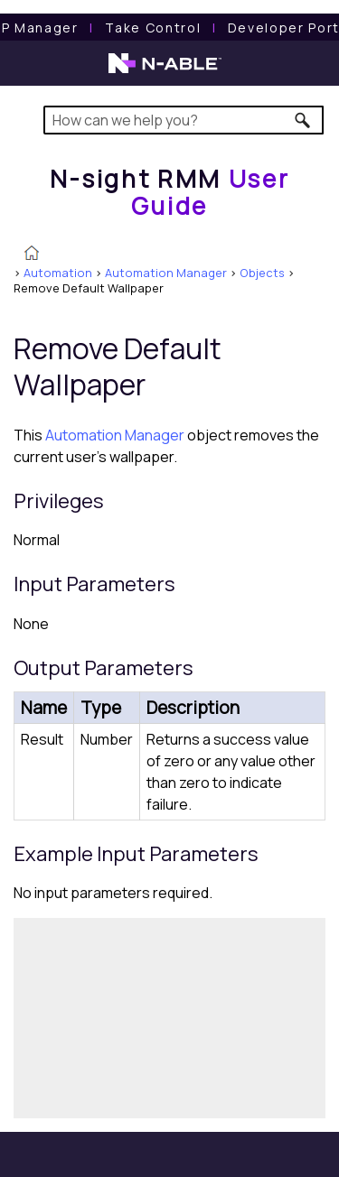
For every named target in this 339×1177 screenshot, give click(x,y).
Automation (58, 272)
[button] (303, 120)
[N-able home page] (164, 71)
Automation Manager (166, 272)
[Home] (170, 191)
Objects (262, 272)
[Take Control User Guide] (153, 27)
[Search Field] (184, 120)
